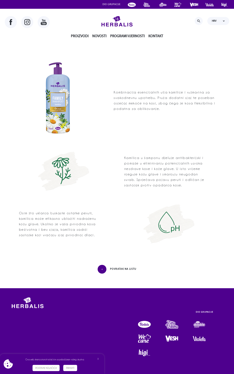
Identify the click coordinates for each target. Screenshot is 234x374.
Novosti (99, 36)
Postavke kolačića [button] (46, 368)
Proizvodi (79, 36)
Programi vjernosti (127, 36)
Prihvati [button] (70, 368)
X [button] (98, 359)
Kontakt (155, 36)
